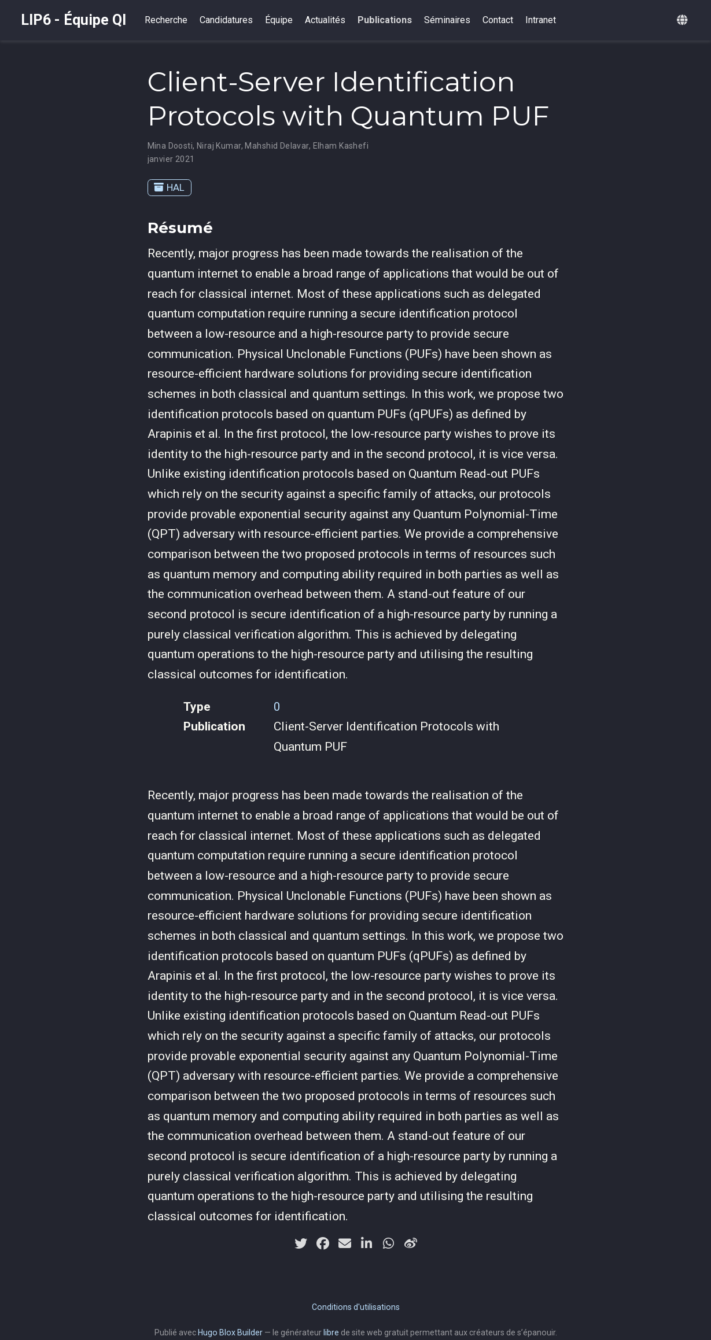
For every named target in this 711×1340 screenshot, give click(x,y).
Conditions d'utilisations (356, 1307)
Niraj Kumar (219, 145)
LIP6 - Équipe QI (73, 20)
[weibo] (410, 1243)
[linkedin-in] (366, 1243)
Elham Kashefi (341, 145)
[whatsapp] (388, 1243)
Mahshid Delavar (276, 145)
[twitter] (301, 1243)
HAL (169, 187)
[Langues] (683, 20)
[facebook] (322, 1243)
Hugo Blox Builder (230, 1332)
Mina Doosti (170, 145)
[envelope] (344, 1243)
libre (331, 1332)
